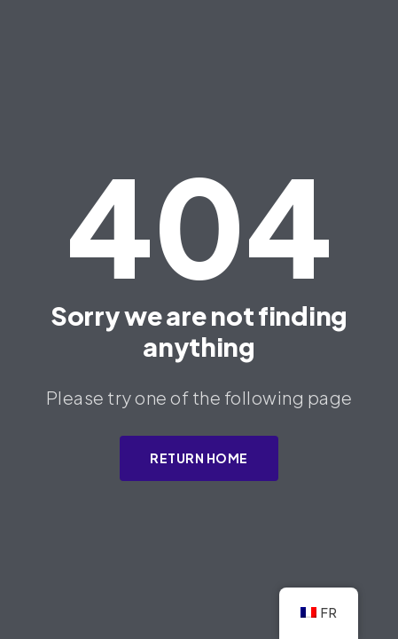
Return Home (199, 458)
